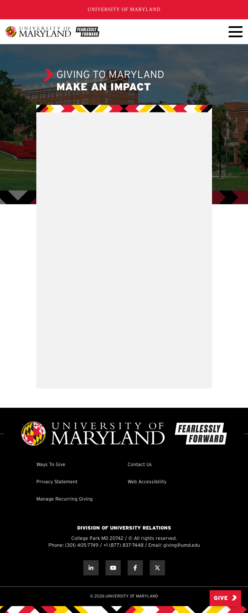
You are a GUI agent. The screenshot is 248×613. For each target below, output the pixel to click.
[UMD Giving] (52, 31)
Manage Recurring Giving (64, 499)
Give (225, 598)
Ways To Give (50, 465)
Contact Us (140, 465)
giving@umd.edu (181, 545)
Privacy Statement (56, 482)
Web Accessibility (147, 482)
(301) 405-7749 (82, 545)
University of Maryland (124, 9)
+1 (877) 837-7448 (123, 545)
